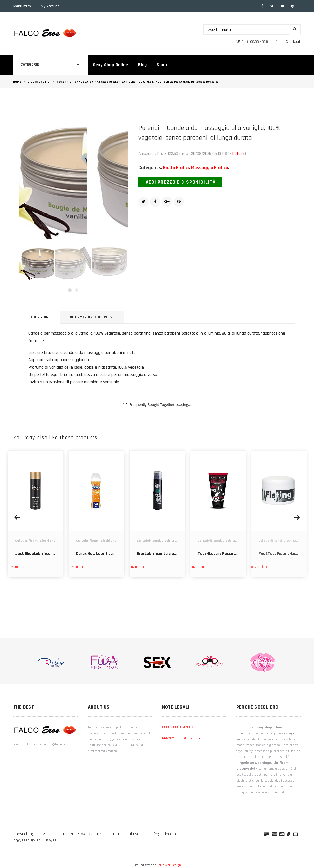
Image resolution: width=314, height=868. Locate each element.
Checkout (293, 41)
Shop (162, 65)
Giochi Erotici (39, 82)
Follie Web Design (169, 865)
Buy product (16, 567)
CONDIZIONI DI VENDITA (178, 727)
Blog (142, 65)
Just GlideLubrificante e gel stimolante (51, 553)
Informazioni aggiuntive (92, 317)
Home (17, 82)
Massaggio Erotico (209, 167)
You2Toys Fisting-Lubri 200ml (286, 553)
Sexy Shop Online (110, 65)
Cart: (250, 41)
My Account (50, 6)
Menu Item (22, 6)
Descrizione (39, 317)
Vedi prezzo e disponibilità (181, 182)
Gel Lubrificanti (27, 541)
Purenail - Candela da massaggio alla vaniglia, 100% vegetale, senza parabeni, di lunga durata (137, 82)
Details (238, 153)
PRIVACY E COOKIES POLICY (181, 738)
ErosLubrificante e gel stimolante (167, 553)
